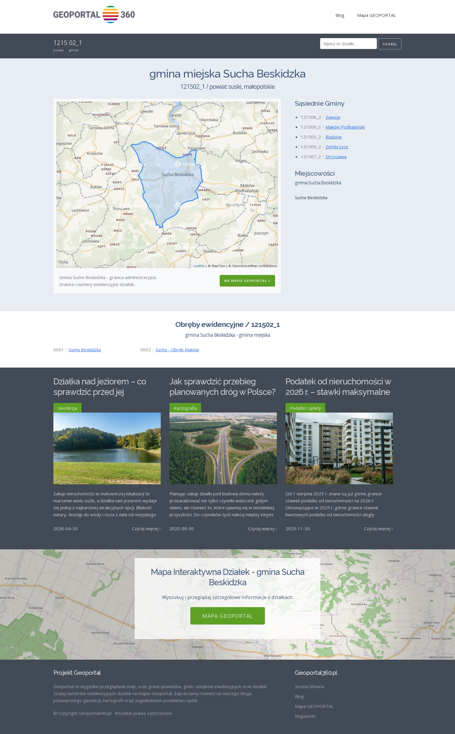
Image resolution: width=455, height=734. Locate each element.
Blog (339, 15)
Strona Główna (309, 686)
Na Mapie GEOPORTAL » (247, 280)
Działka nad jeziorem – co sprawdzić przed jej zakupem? (99, 392)
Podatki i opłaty (305, 408)
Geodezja (67, 408)
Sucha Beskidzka (84, 349)
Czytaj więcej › (146, 528)
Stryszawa (336, 156)
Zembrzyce (337, 147)
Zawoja (333, 117)
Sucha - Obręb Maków (177, 349)
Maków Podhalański (345, 127)
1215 (60, 43)
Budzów (334, 137)
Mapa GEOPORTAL (376, 15)
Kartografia (185, 408)
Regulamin (305, 716)
